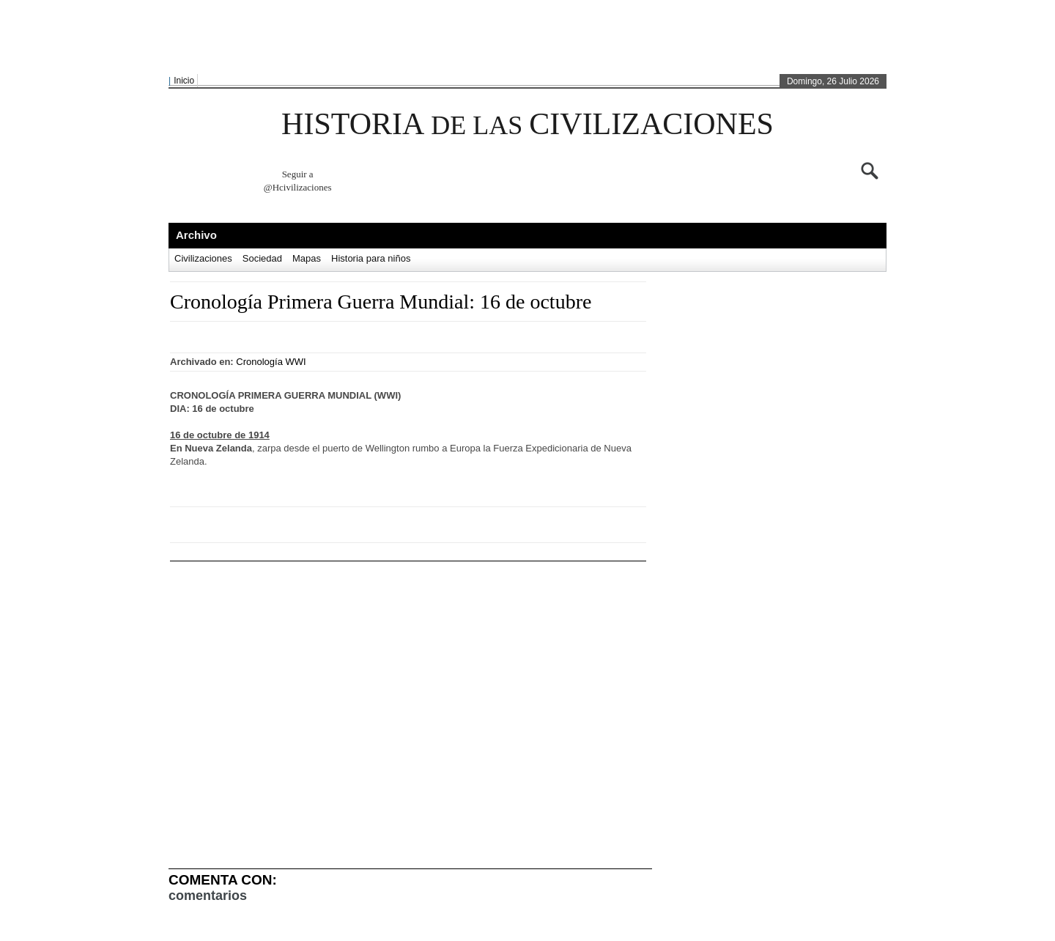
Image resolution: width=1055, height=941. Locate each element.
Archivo (196, 235)
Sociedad (262, 258)
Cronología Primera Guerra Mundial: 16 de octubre (380, 301)
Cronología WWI (271, 361)
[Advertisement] (524, 37)
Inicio (184, 80)
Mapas (306, 258)
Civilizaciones (203, 258)
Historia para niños (370, 258)
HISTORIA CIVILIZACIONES (527, 124)
